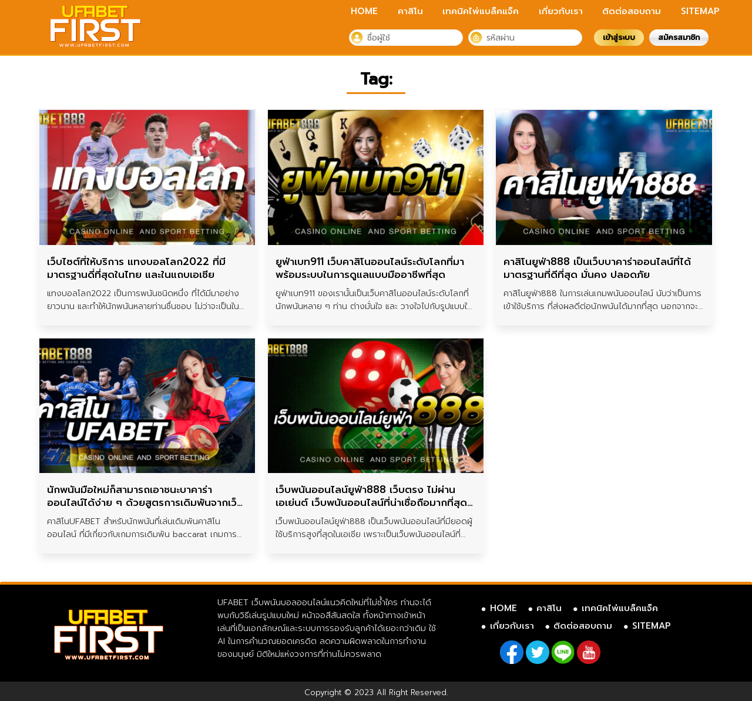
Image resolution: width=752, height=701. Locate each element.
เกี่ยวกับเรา (561, 11)
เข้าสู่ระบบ (619, 37)
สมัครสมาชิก (679, 37)
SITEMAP (700, 11)
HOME (364, 11)
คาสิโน (410, 11)
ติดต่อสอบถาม (631, 11)
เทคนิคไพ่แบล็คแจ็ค (480, 11)
